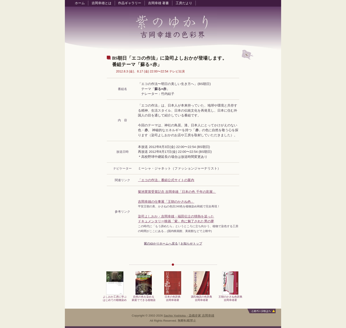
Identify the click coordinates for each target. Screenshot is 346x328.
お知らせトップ (191, 243)
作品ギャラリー (129, 3)
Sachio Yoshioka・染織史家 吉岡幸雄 (189, 315)
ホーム (80, 3)
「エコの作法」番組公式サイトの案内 (166, 180)
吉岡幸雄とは (101, 3)
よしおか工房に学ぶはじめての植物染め (115, 297)
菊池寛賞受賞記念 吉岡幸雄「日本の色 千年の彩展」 (177, 191)
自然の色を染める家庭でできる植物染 (144, 297)
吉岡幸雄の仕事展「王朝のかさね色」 (166, 201)
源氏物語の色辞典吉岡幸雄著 (201, 297)
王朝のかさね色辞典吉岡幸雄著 (230, 297)
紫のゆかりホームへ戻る (161, 243)
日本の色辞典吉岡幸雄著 (172, 297)
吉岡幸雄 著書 (158, 3)
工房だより (184, 3)
